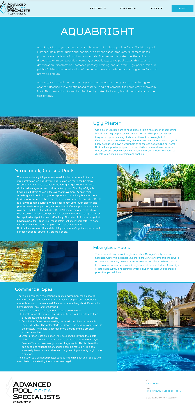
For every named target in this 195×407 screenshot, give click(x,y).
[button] (98, 8)
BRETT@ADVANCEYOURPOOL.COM (163, 391)
